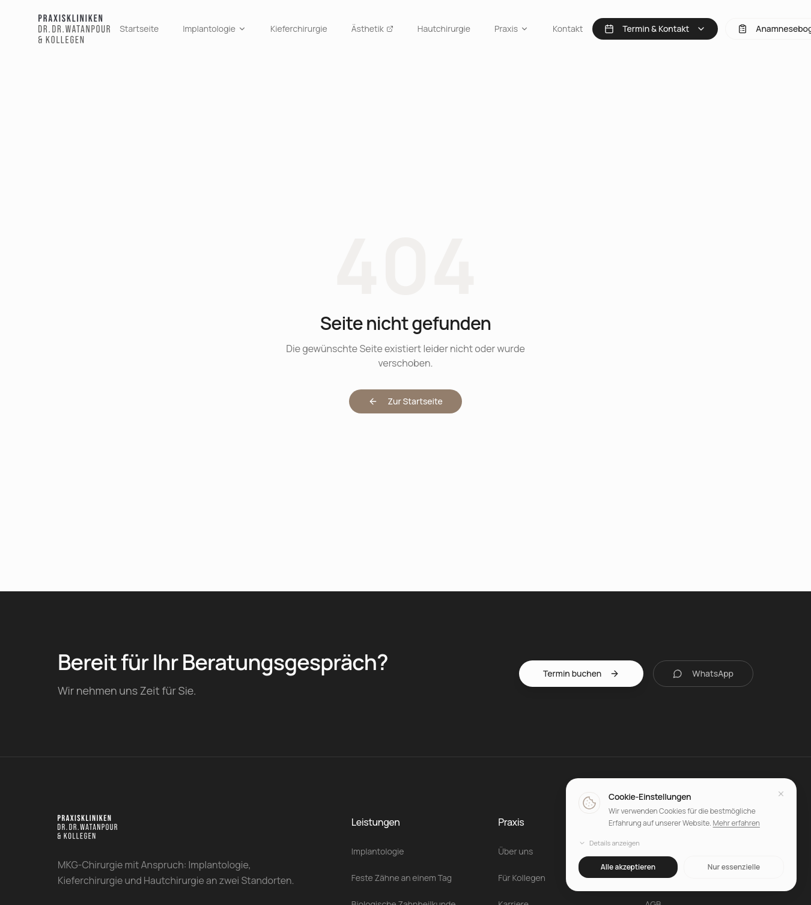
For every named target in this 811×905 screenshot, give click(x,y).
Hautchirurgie (444, 28)
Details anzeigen (609, 843)
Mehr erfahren (735, 823)
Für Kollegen (521, 877)
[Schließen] (781, 794)
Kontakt (568, 28)
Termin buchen (581, 673)
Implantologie (214, 28)
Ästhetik (372, 28)
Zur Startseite (405, 401)
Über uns (515, 851)
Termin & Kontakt (655, 28)
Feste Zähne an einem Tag (401, 877)
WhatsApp (703, 673)
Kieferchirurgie (298, 28)
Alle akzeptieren (628, 867)
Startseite (139, 28)
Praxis (511, 28)
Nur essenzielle (734, 867)
